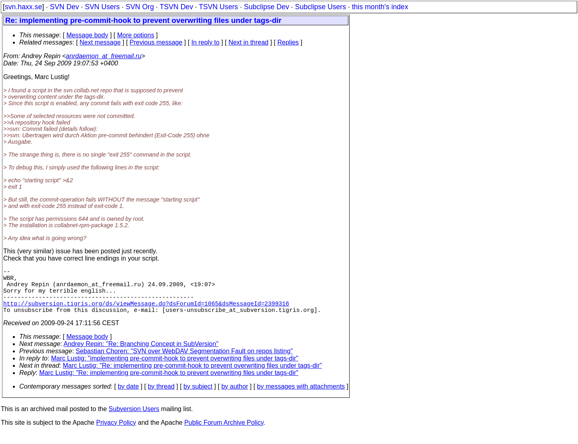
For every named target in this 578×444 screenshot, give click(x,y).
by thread (161, 397)
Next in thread (248, 42)
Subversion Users (134, 420)
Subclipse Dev (266, 7)
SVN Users (102, 7)
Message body (87, 35)
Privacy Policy (116, 433)
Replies (288, 42)
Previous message (156, 42)
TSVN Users (218, 7)
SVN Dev (64, 7)
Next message (99, 42)
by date (128, 397)
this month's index (380, 7)
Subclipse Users (320, 7)
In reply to (205, 42)
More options (136, 35)
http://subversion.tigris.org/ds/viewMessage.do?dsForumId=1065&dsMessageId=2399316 (146, 313)
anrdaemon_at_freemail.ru (103, 56)
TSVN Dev (176, 7)
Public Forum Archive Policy (223, 433)
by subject (197, 397)
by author (234, 397)
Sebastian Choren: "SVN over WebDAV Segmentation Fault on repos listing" (184, 362)
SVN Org (140, 7)
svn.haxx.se (23, 7)
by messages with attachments (301, 397)
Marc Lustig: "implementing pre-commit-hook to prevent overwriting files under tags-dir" (174, 369)
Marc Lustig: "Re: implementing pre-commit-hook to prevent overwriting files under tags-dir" (192, 376)
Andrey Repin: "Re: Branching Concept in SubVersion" (140, 355)
